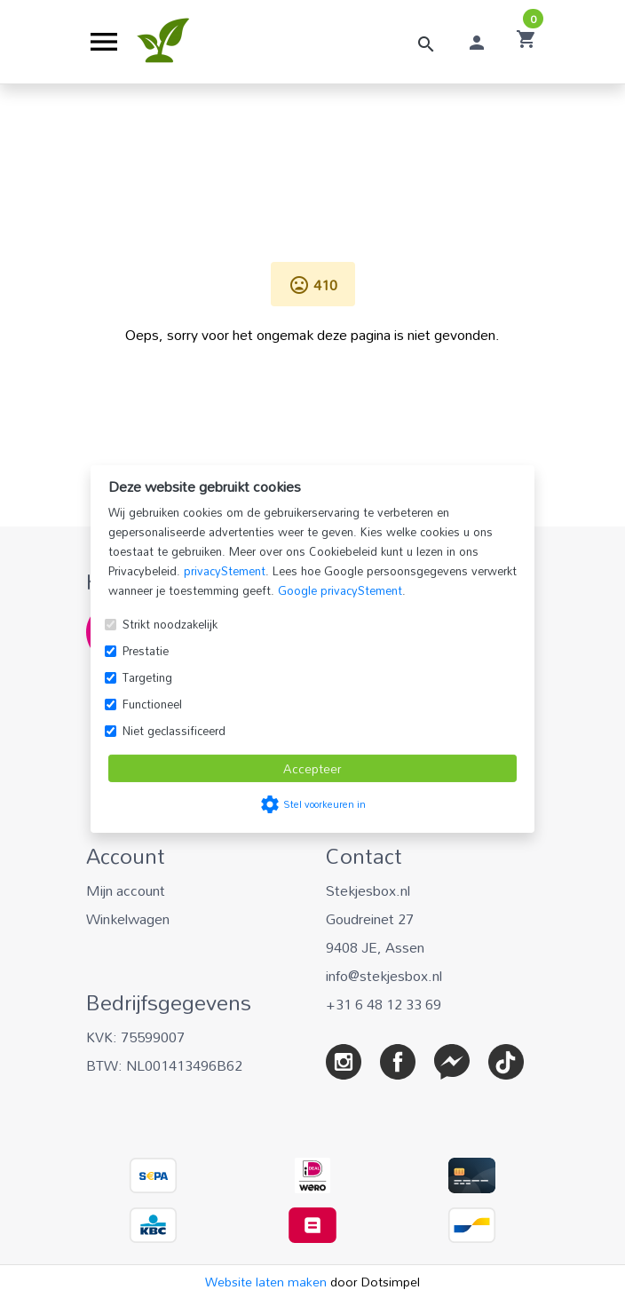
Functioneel (152, 704)
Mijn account (125, 890)
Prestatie (146, 651)
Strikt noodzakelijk (170, 624)
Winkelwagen (128, 919)
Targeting (147, 677)
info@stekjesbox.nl (384, 976)
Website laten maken (267, 1282)
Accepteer (312, 768)
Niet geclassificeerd (174, 730)
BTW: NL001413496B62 (164, 1065)
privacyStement (224, 570)
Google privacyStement (340, 590)
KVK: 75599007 (135, 1037)
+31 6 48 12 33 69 (383, 1004)
